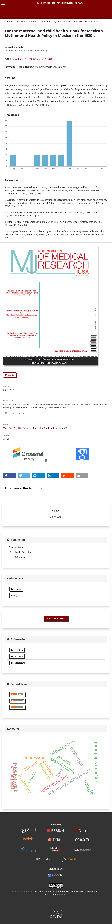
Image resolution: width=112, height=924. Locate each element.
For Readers (17, 649)
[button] (9, 475)
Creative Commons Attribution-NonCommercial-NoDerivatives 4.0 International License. (67, 893)
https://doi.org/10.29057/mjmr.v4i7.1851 (31, 59)
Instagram (16, 595)
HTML (11, 374)
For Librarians (18, 662)
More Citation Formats (15, 413)
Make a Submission (56, 618)
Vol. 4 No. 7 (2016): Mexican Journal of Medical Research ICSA (58, 21)
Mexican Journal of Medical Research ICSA (60, 2)
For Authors (17, 656)
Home (10, 21)
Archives (21, 21)
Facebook (16, 588)
